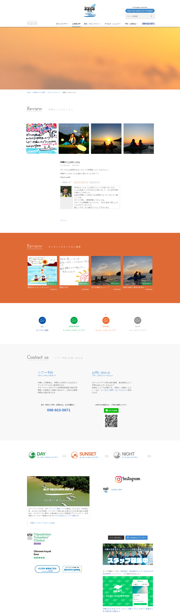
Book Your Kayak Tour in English (140, 11)
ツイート (63, 220)
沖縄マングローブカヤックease (42, 523)
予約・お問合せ (131, 24)
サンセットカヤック (54, 92)
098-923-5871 (148, 23)
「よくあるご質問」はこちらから (112, 390)
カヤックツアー (62, 24)
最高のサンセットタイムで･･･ (39, 287)
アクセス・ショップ (112, 24)
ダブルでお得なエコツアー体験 (64, 516)
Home (29, 92)
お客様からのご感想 (39, 92)
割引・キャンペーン (92, 24)
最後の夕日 (64, 287)
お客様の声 (76, 24)
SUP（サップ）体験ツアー (55, 509)
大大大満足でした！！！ (100, 287)
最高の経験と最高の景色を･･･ (135, 287)
